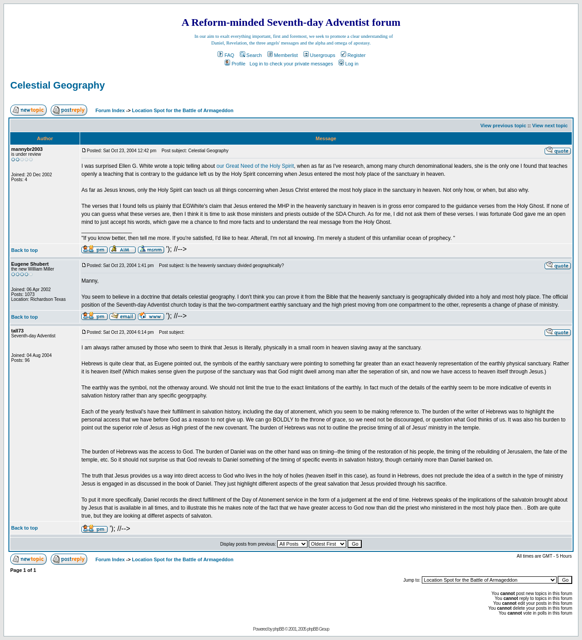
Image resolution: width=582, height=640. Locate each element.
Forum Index (109, 110)
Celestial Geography (57, 85)
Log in (349, 63)
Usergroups (319, 55)
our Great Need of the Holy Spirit (255, 166)
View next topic (550, 125)
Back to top (24, 250)
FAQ (226, 55)
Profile (235, 63)
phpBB (278, 629)
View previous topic (503, 125)
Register (353, 55)
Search (251, 55)
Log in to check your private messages (291, 63)
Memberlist (282, 55)
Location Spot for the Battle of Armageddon (183, 110)
